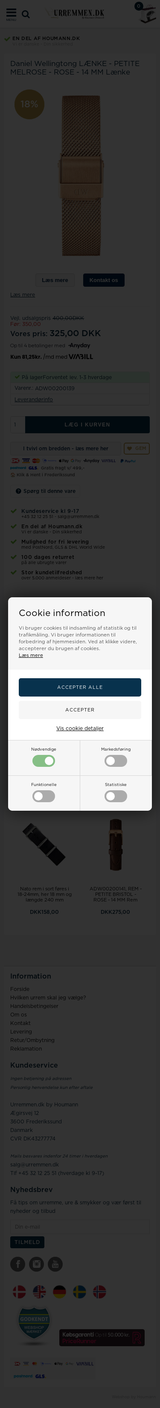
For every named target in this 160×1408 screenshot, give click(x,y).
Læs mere (31, 655)
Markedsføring (116, 757)
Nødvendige (43, 757)
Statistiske (116, 792)
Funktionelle (44, 792)
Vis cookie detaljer (80, 728)
